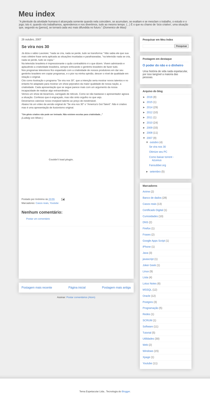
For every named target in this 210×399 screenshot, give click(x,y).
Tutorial (147, 332)
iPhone (147, 246)
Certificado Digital (153, 210)
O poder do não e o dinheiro (163, 65)
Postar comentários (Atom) (80, 297)
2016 (150, 96)
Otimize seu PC (158, 151)
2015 (150, 102)
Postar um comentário (38, 218)
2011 (150, 117)
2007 (150, 137)
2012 (150, 112)
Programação (150, 307)
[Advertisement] (76, 252)
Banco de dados (152, 197)
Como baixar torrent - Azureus (161, 158)
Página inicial (77, 287)
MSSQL (147, 289)
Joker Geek (149, 265)
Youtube (54, 203)
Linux (146, 271)
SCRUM (147, 320)
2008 (150, 132)
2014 (150, 107)
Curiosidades (150, 216)
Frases (147, 234)
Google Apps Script (154, 240)
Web (145, 344)
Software (148, 326)
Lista (145, 277)
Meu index (37, 14)
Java (145, 252)
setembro (155, 171)
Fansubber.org (157, 165)
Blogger (126, 391)
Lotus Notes (150, 283)
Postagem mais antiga (116, 287)
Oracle (146, 295)
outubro (154, 142)
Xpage (146, 357)
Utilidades (148, 338)
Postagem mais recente (37, 287)
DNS (145, 222)
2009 (150, 127)
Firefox (147, 228)
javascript (148, 259)
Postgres (148, 302)
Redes (146, 314)
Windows (148, 350)
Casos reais (42, 203)
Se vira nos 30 (157, 146)
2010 (150, 122)
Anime (146, 191)
